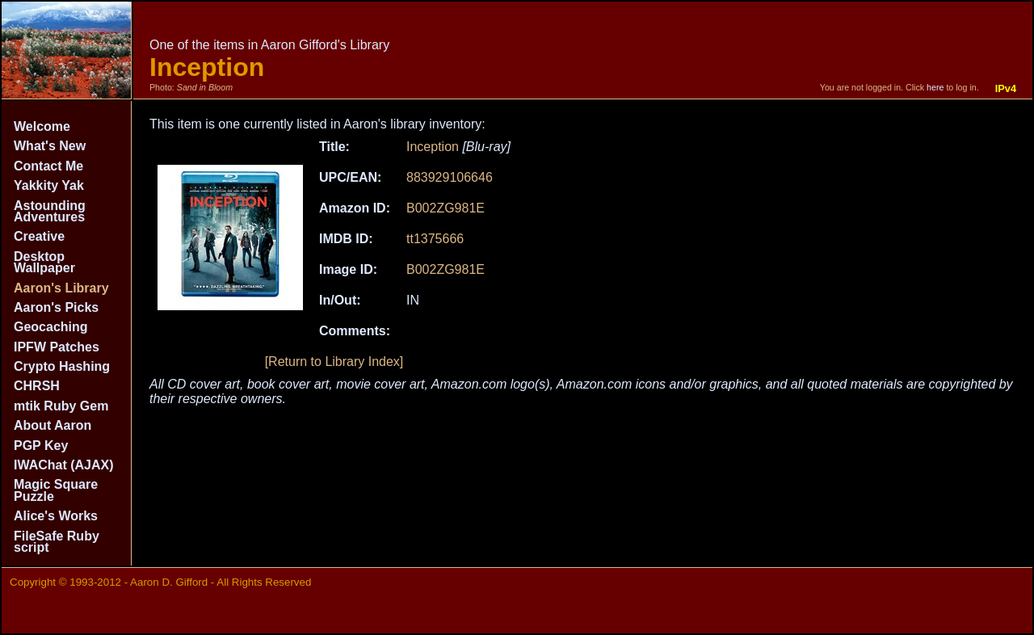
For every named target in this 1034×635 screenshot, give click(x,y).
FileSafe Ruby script (56, 541)
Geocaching (51, 327)
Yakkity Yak (49, 185)
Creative (39, 236)
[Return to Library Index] (334, 361)
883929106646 (449, 177)
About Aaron (52, 425)
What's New (50, 146)
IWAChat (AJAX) (64, 465)
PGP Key (41, 445)
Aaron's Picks (56, 307)
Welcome (42, 126)
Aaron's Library (61, 288)
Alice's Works (56, 516)
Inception (432, 146)
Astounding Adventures (50, 211)
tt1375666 (435, 239)
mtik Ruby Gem (61, 406)
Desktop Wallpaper (44, 262)
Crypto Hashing (62, 366)
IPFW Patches (56, 347)
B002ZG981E (445, 208)
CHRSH (37, 386)
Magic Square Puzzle (56, 490)
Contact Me (48, 166)
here (935, 87)
